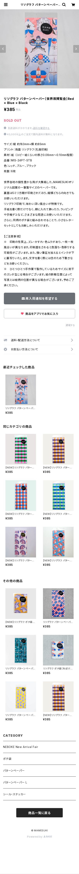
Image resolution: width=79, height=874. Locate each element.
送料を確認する (41, 128)
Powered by (39, 836)
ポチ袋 (7, 758)
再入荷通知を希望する (40, 298)
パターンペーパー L (15, 782)
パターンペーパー (14, 770)
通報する (70, 325)
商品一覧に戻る (39, 813)
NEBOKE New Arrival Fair (20, 747)
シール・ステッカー (14, 794)
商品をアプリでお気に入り (39, 313)
